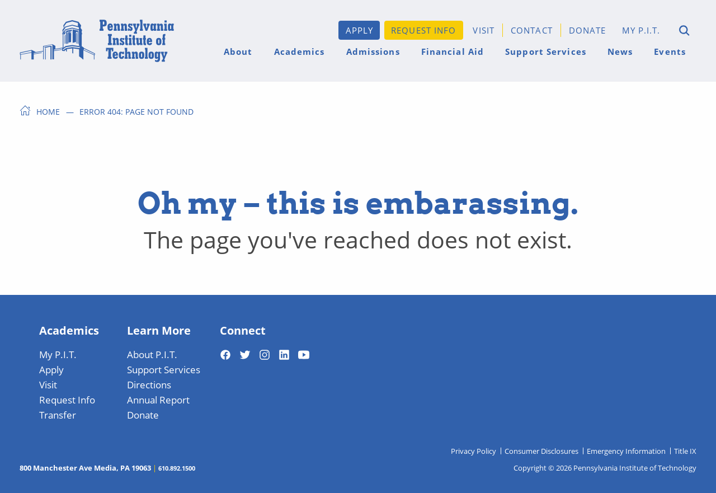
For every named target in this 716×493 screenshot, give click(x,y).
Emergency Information (626, 451)
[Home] (97, 41)
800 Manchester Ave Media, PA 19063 (85, 468)
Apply (360, 30)
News (620, 51)
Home (48, 111)
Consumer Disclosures (541, 451)
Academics (299, 51)
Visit (483, 30)
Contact (532, 30)
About (238, 51)
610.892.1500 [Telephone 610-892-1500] (176, 467)
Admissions (373, 51)
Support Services (545, 51)
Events (670, 51)
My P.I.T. (641, 30)
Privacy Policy (473, 451)
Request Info (423, 30)
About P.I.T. (152, 354)
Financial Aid (452, 51)
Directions (149, 384)
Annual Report (158, 399)
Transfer (57, 414)
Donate (587, 30)
